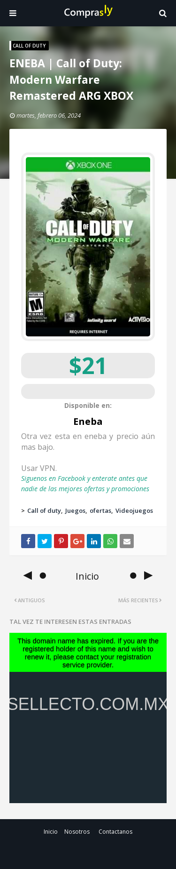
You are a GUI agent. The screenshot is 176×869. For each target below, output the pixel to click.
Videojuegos (134, 510)
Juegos (75, 510)
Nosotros (77, 832)
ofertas (100, 510)
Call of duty (44, 510)
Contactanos (115, 832)
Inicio (51, 832)
